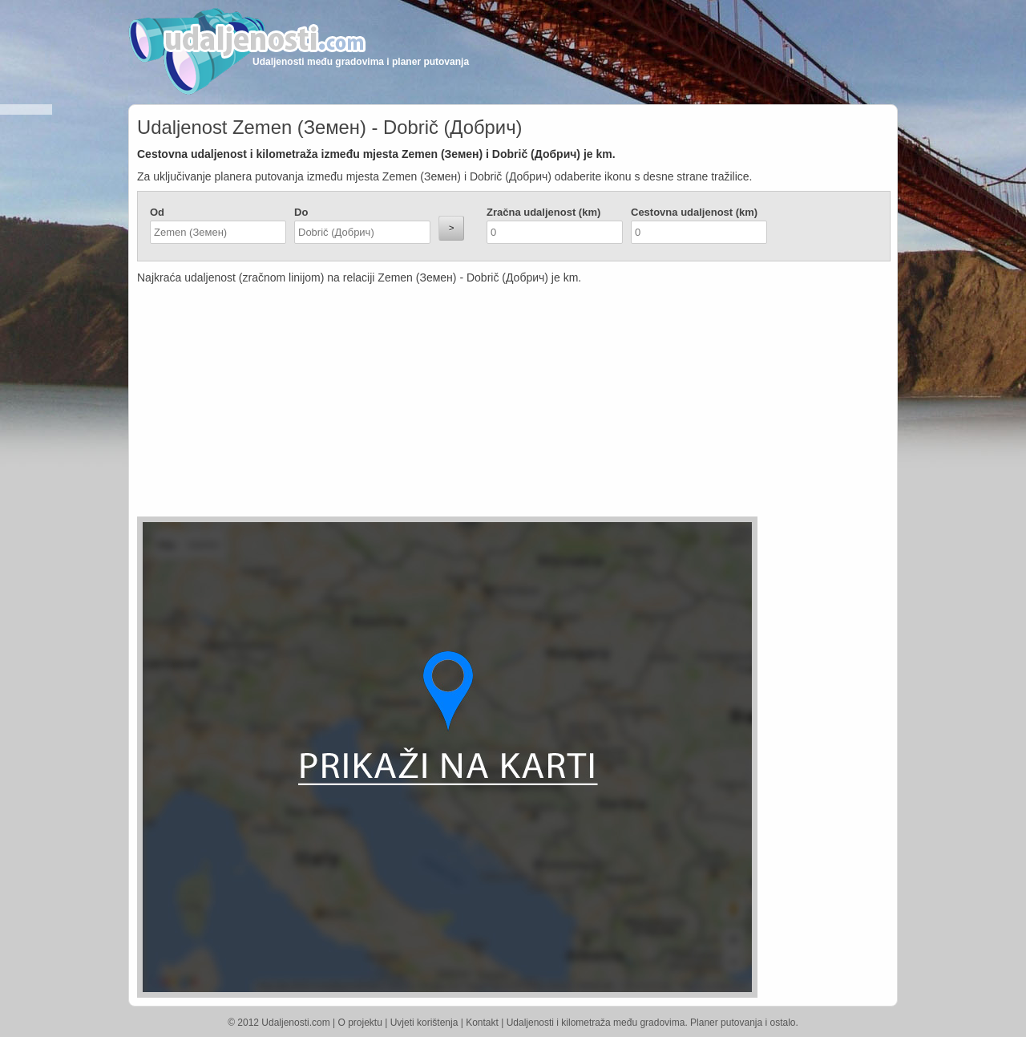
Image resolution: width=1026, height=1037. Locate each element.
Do (301, 212)
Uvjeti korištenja (424, 1022)
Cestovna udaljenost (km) (694, 212)
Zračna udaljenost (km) (543, 212)
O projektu (360, 1022)
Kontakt (482, 1022)
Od (157, 212)
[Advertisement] (417, 404)
